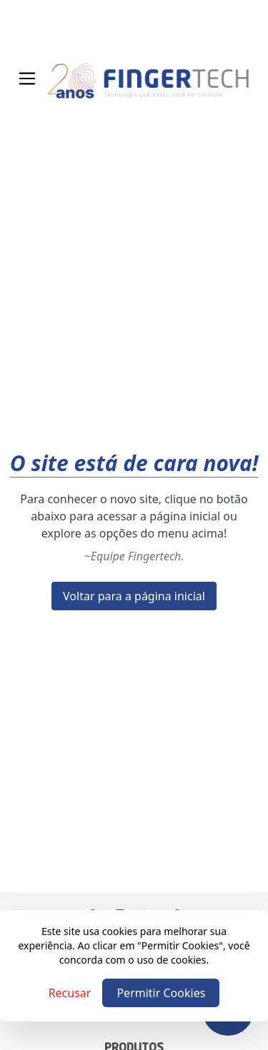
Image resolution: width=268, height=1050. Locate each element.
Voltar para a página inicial (134, 596)
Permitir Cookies (160, 993)
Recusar (70, 993)
